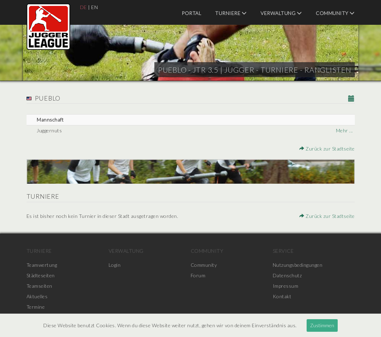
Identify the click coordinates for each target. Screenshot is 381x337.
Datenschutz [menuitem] (287, 275)
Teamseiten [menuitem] (39, 286)
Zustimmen (322, 325)
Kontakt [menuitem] (282, 296)
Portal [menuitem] (191, 13)
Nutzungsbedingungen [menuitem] (298, 265)
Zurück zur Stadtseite (327, 149)
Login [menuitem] (115, 265)
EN (94, 7)
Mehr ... (344, 130)
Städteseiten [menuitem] (41, 275)
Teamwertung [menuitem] (42, 265)
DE (83, 7)
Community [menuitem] (335, 13)
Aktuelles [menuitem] (37, 296)
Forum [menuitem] (198, 275)
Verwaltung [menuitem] (281, 13)
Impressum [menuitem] (286, 286)
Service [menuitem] (283, 251)
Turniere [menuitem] (231, 13)
